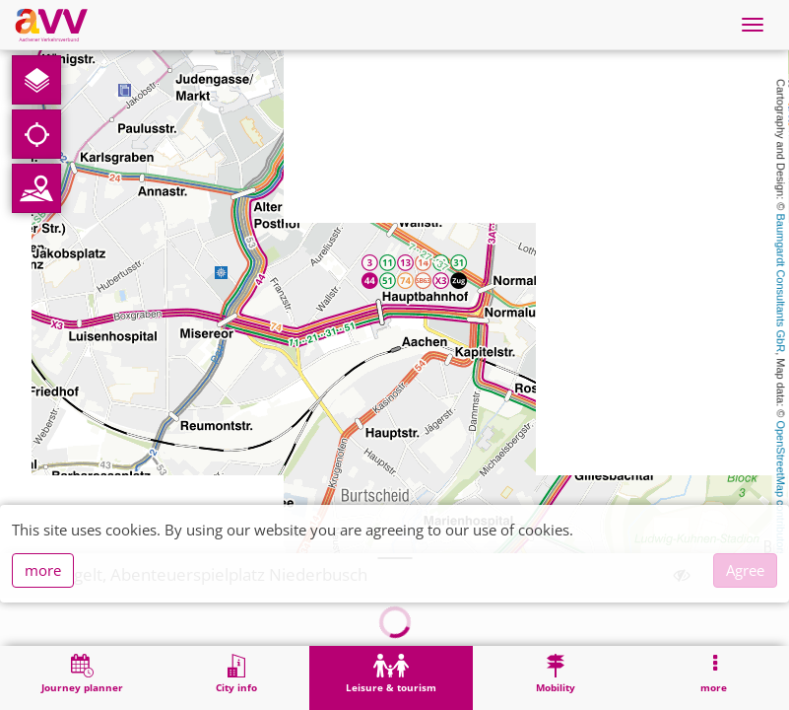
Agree (745, 570)
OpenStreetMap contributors (781, 488)
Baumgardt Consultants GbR (781, 283)
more (43, 570)
